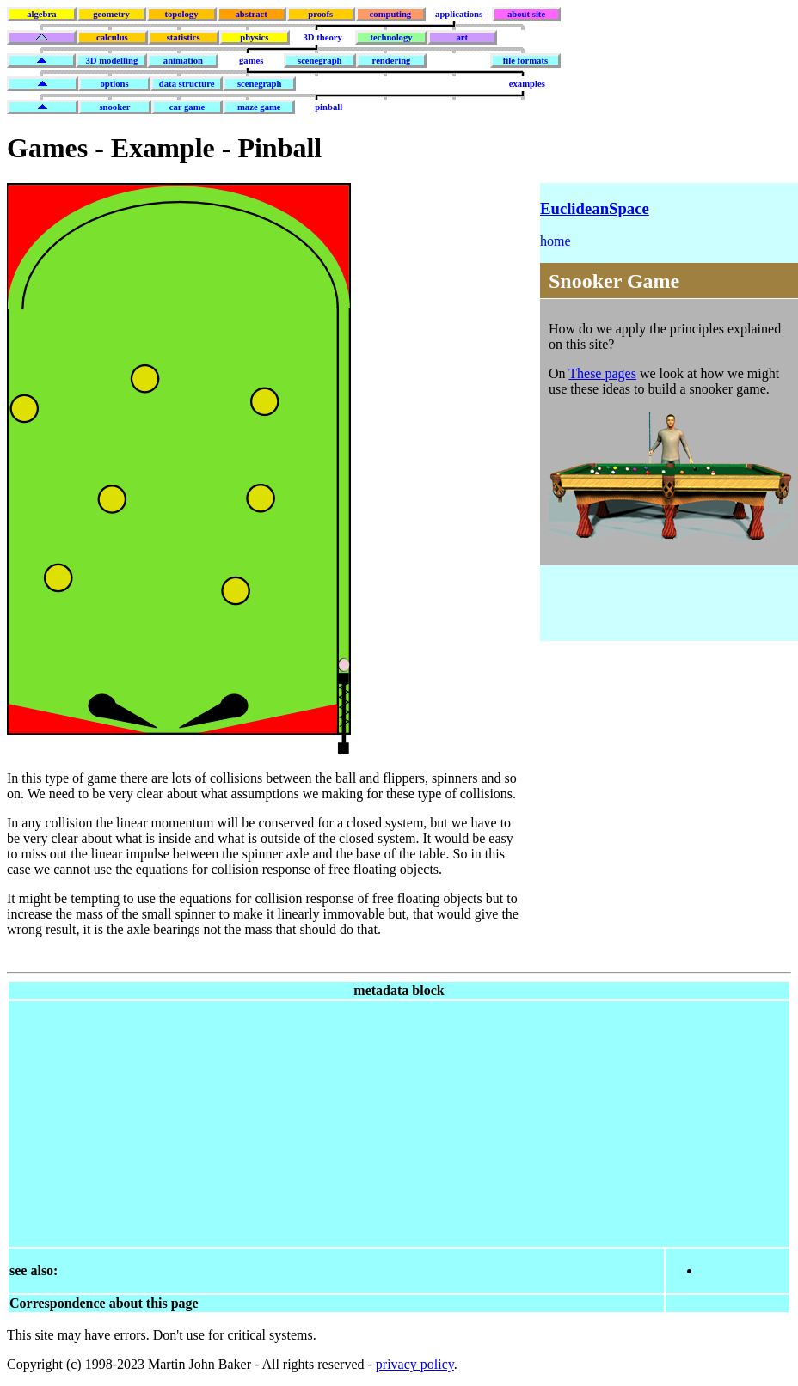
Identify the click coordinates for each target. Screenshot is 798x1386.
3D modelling (112, 60)
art (463, 37)
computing (391, 14)
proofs (320, 14)
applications (458, 14)
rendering (391, 60)
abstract (251, 14)
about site (526, 14)
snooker (114, 107)
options (114, 84)
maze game (259, 107)
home (555, 241)
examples (527, 84)
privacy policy (415, 1364)
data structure (187, 84)
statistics (183, 37)
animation (183, 60)
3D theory (323, 37)
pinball (328, 107)
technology (391, 37)
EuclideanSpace (594, 208)
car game (187, 107)
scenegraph (320, 60)
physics (254, 37)
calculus (112, 37)
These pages (602, 373)
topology (181, 14)
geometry (111, 14)
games (251, 60)
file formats (525, 60)
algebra (41, 14)
